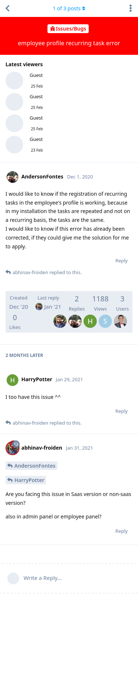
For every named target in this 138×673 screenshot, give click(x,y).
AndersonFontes (35, 465)
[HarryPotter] (90, 316)
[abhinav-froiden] (60, 316)
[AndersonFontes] (75, 316)
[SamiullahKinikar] (105, 316)
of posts (69, 8)
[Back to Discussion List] (7, 8)
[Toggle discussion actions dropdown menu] (130, 8)
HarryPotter (29, 480)
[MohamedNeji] (120, 316)
